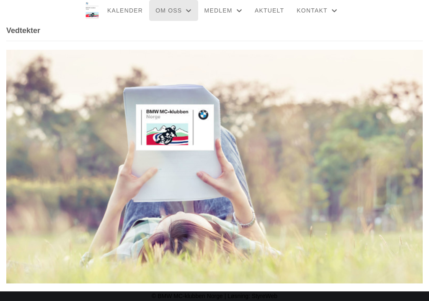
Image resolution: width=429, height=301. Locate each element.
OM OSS (173, 10)
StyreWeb (264, 296)
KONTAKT (317, 10)
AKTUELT (269, 10)
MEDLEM (223, 10)
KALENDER (125, 10)
